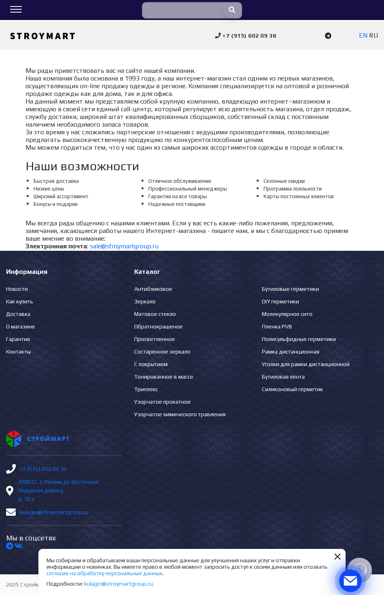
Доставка (18, 314)
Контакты (18, 351)
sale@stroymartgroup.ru (124, 246)
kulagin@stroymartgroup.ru (54, 512)
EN (363, 35)
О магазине (20, 326)
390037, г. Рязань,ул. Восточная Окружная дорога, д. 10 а (58, 490)
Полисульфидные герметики (299, 339)
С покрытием (151, 364)
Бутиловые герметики (290, 289)
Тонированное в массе (163, 376)
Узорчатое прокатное (162, 401)
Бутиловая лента (283, 376)
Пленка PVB (277, 326)
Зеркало (145, 301)
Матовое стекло (155, 314)
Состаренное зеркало (162, 351)
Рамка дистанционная (290, 351)
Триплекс (146, 389)
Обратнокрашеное (158, 326)
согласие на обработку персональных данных (104, 573)
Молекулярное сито (287, 314)
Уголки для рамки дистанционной (306, 364)
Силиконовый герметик (292, 389)
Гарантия (18, 339)
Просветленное (154, 339)
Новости (17, 289)
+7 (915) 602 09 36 (43, 469)
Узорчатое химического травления (180, 414)
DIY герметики (280, 301)
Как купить (19, 301)
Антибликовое (153, 289)
